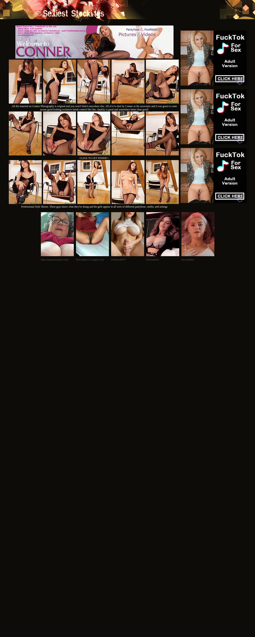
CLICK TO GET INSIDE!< (94, 158)
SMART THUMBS (135, 577)
